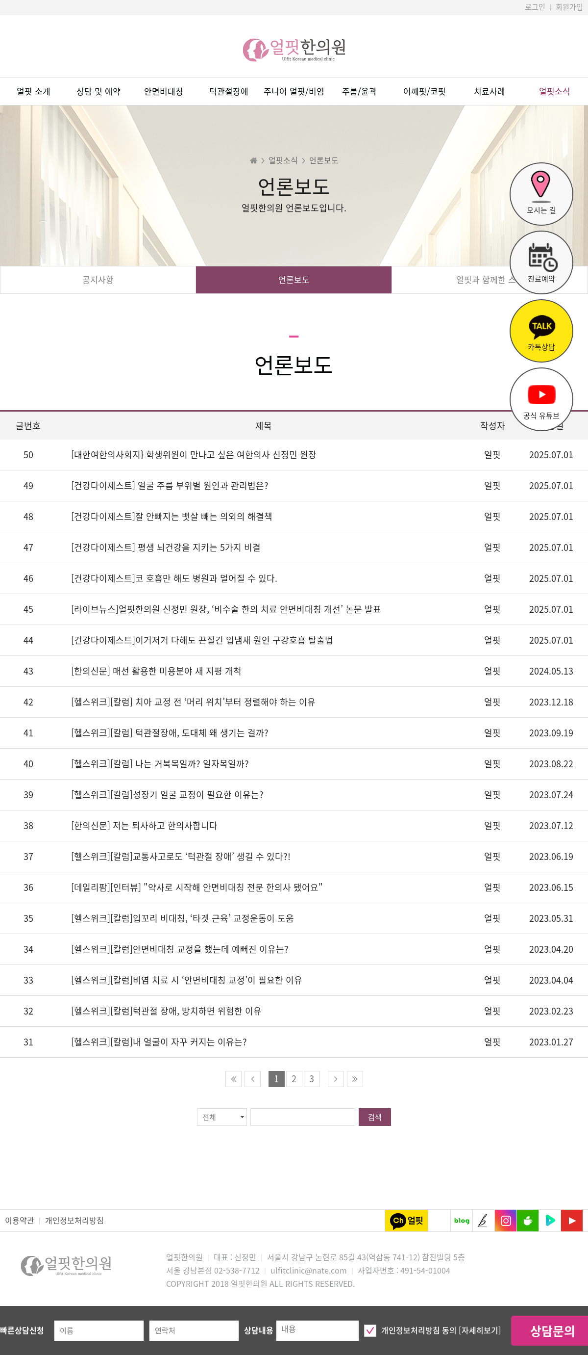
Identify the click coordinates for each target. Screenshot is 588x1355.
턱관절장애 (228, 91)
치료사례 (489, 91)
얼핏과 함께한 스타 (490, 280)
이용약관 (19, 1221)
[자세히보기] (480, 1330)
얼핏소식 (554, 91)
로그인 (535, 7)
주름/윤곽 (359, 91)
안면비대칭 (163, 91)
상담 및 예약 (98, 91)
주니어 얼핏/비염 (294, 91)
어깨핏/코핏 (424, 91)
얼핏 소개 (33, 91)
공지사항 (98, 280)
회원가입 (569, 7)
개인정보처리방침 (74, 1221)
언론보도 (294, 280)
